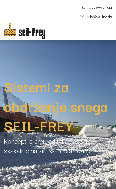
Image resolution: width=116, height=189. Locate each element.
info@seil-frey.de (99, 16)
